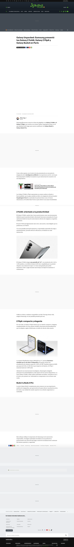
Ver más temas (9, 509)
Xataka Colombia (37, 6)
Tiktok (63, 11)
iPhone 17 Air (52, 29)
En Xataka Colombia (37, 163)
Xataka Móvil (8, 525)
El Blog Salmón (63, 524)
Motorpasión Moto (46, 525)
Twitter (59, 11)
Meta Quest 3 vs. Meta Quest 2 (42, 490)
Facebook (61, 11)
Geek (42, 11)
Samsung (57, 29)
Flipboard (29, 47)
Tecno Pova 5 (23, 490)
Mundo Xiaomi (8, 531)
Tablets (18, 498)
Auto (22, 11)
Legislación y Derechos (8, 501)
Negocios (47, 11)
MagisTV (51, 490)
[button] (23, 97)
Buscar (66, 514)
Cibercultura (36, 11)
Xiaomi (29, 505)
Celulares (22, 424)
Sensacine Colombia (26, 540)
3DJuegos (17, 524)
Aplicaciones (30, 498)
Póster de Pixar (16, 490)
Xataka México (8, 538)
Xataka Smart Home (8, 529)
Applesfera (8, 527)
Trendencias (54, 524)
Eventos (29, 500)
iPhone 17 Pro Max (35, 29)
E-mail (31, 47)
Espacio (30, 11)
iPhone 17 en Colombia (18, 29)
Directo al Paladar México (37, 539)
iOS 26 (40, 29)
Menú (9, 7)
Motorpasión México (45, 539)
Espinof (25, 525)
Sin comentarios (21, 47)
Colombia (18, 503)
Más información (45, 545)
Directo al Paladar (37, 524)
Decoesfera (54, 525)
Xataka (7, 524)
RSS (49, 509)
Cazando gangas (20, 500)
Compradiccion (54, 527)
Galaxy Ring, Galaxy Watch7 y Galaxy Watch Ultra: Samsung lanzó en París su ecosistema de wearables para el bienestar (45, 166)
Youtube (67, 11)
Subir (65, 518)
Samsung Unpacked (35, 424)
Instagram (65, 11)
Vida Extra (17, 525)
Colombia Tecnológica (14, 11)
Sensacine (26, 524)
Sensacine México (27, 538)
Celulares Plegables (45, 424)
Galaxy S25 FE (45, 29)
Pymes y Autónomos (63, 526)
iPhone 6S (29, 503)
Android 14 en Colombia (31, 490)
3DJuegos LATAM (18, 538)
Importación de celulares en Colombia (10, 506)
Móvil (25, 11)
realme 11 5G (56, 490)
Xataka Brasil (8, 539)
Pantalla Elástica (20, 505)
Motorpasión (45, 524)
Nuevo (65, 7)
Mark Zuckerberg (27, 29)
